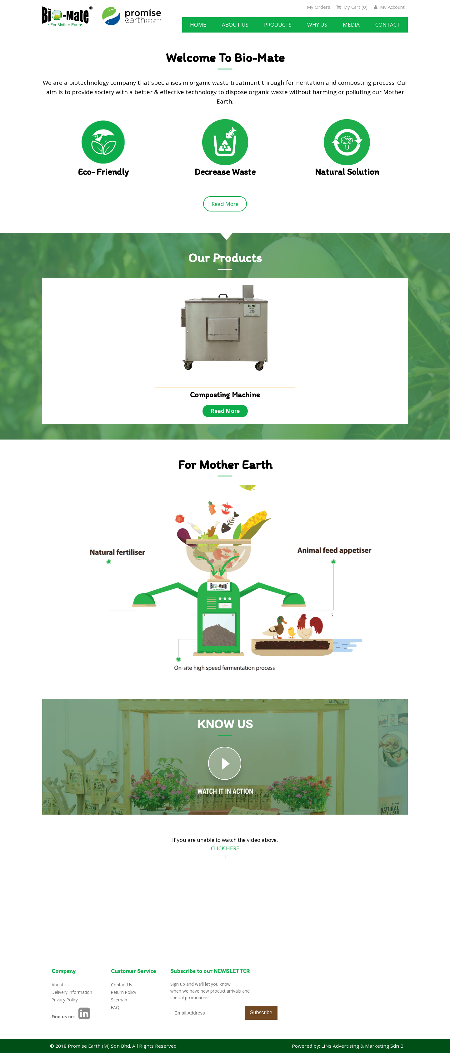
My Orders (318, 7)
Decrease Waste (225, 172)
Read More (225, 203)
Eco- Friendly (103, 172)
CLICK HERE (225, 848)
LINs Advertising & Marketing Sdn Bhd (365, 1046)
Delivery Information (72, 992)
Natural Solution (347, 172)
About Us (61, 985)
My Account (389, 7)
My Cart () (352, 7)
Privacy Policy (65, 1000)
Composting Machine (225, 395)
